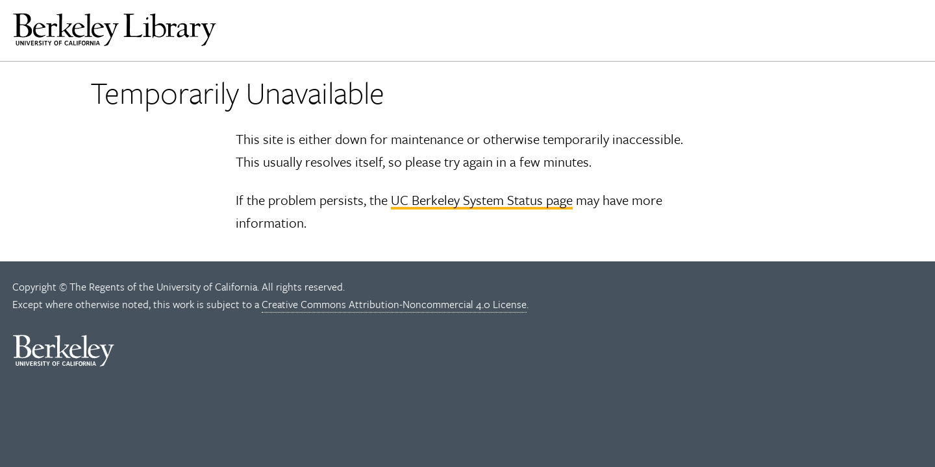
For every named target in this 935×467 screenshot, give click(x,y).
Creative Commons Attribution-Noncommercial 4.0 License (394, 304)
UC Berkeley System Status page (482, 200)
